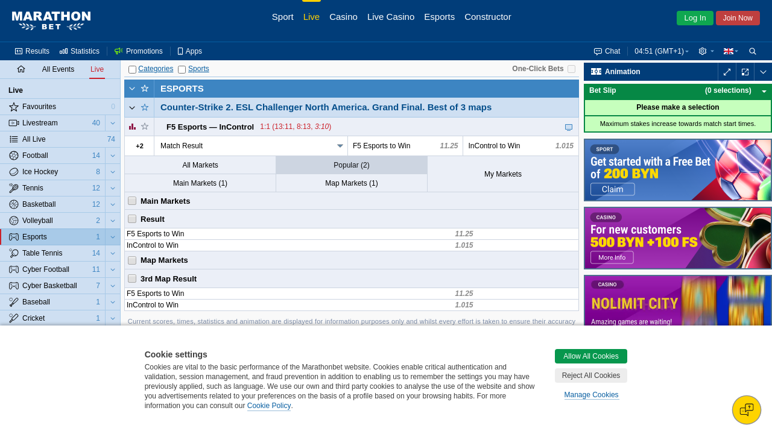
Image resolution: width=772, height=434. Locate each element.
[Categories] (132, 70)
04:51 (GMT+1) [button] (659, 51)
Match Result (181, 146)
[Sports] (182, 70)
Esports (182, 88)
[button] (706, 51)
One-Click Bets (537, 68)
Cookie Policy (269, 405)
